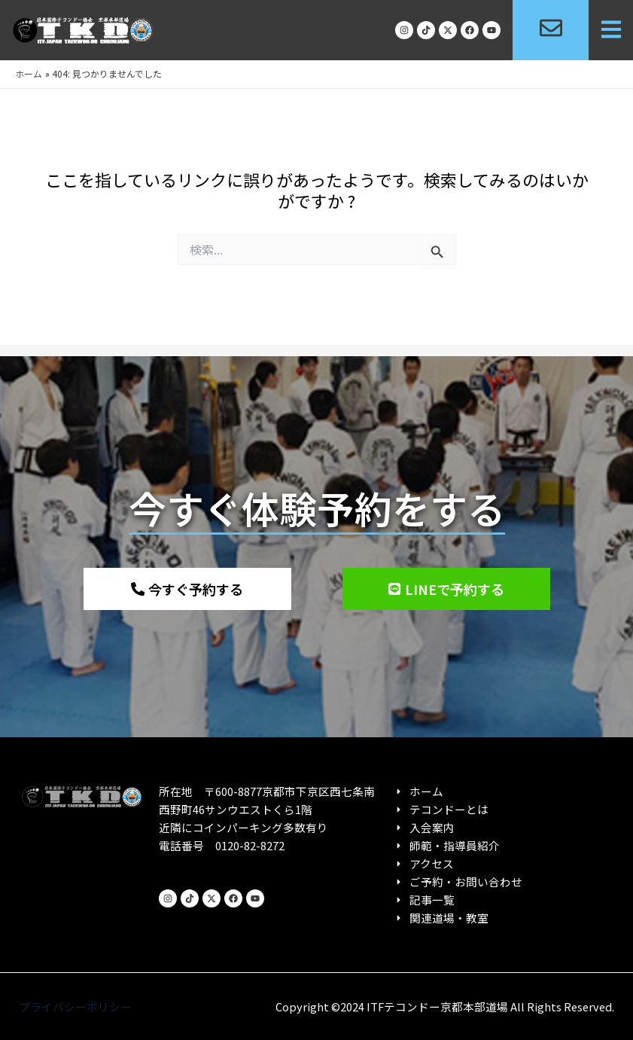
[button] (611, 30)
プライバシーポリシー (75, 1006)
